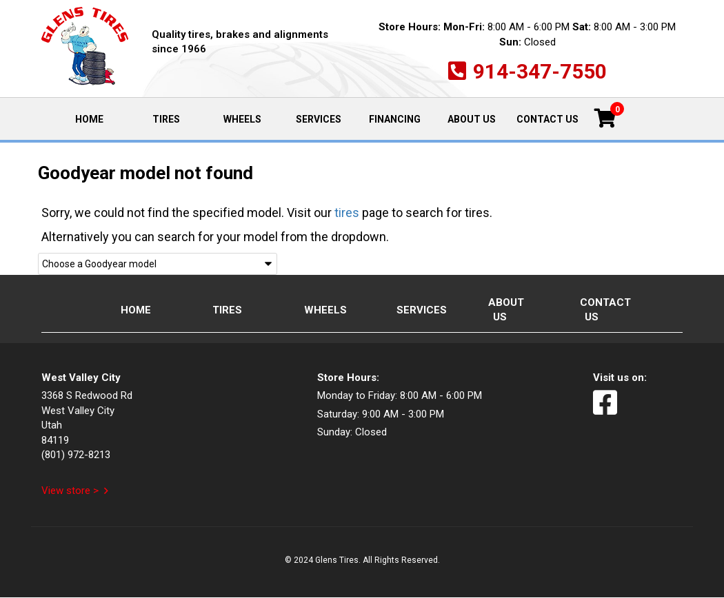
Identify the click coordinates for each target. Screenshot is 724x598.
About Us (472, 119)
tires (346, 212)
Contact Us (547, 119)
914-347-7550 (540, 71)
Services (318, 119)
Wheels (242, 119)
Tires (166, 119)
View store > (70, 490)
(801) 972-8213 (75, 454)
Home (100, 118)
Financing (395, 119)
